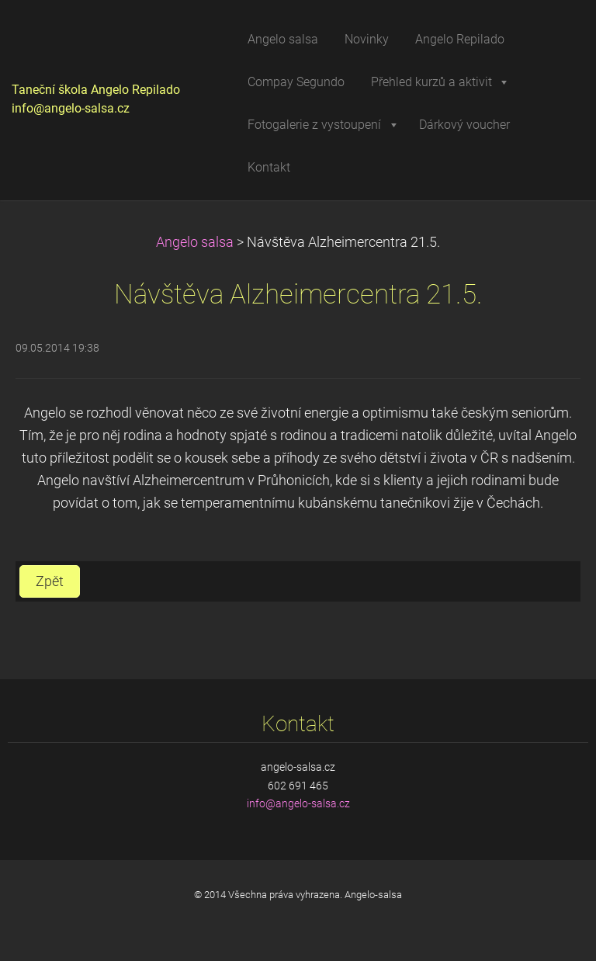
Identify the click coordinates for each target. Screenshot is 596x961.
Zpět (50, 581)
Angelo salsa (195, 242)
